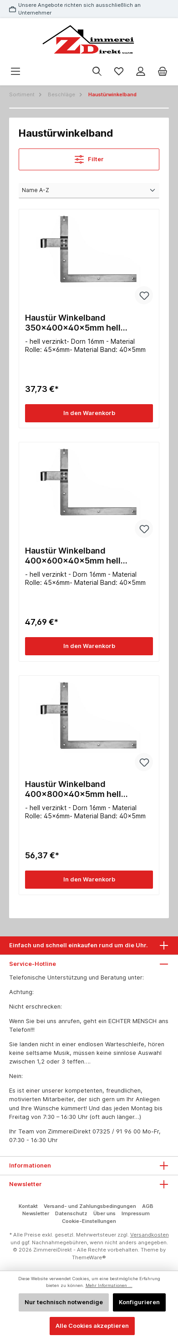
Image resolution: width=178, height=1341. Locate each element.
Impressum (136, 1213)
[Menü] (15, 71)
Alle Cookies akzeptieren (92, 1325)
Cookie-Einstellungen (89, 1221)
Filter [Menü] (89, 157)
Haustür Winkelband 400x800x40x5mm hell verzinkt (73, 789)
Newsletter (35, 1213)
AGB (147, 1206)
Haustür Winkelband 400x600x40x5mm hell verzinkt (73, 556)
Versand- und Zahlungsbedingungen (90, 1206)
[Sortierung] (89, 190)
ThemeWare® (89, 1257)
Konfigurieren (139, 1302)
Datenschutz (71, 1213)
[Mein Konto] (141, 71)
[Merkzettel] (119, 71)
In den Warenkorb (89, 413)
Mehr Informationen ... (109, 1285)
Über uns (104, 1213)
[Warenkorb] (162, 71)
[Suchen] (97, 71)
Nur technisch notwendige (64, 1302)
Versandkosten (149, 1235)
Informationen (30, 1165)
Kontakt (28, 1206)
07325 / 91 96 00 (116, 1131)
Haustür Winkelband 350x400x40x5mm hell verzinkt (73, 323)
